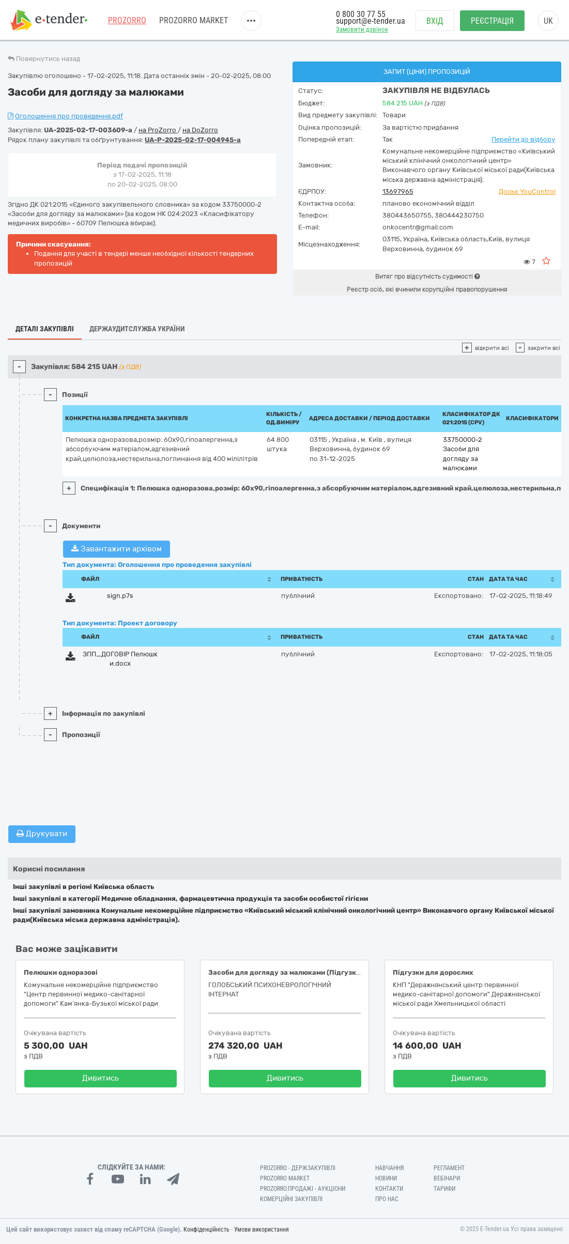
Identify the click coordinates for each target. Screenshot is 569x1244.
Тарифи (444, 1188)
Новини (386, 1178)
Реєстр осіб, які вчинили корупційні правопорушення (427, 289)
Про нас (386, 1199)
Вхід (434, 21)
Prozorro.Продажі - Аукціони (302, 1188)
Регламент (449, 1168)
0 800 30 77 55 (361, 14)
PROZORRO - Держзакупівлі (297, 1168)
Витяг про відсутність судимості (427, 276)
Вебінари (447, 1178)
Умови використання (261, 1229)
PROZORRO (127, 20)
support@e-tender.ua (370, 21)
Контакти (389, 1188)
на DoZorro (200, 130)
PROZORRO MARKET (193, 20)
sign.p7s (120, 596)
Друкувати (42, 833)
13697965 (397, 191)
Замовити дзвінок (362, 29)
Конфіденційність (206, 1229)
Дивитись (100, 1078)
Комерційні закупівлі (291, 1199)
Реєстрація (492, 21)
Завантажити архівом (116, 549)
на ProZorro (158, 130)
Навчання (389, 1168)
